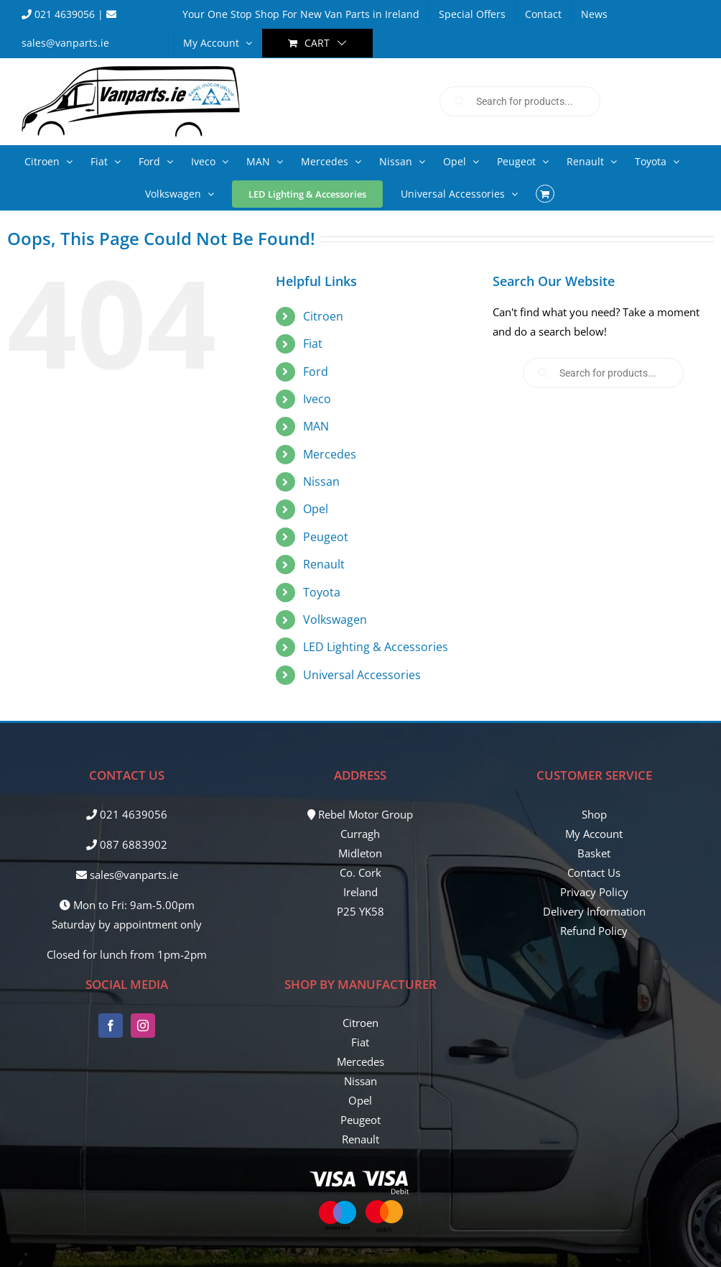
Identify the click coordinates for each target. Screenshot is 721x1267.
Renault (324, 564)
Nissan (321, 481)
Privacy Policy (594, 892)
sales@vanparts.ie (127, 874)
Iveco (317, 399)
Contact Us (593, 872)
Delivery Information (594, 911)
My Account (594, 833)
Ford (315, 371)
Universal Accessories (362, 675)
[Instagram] (143, 1025)
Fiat (312, 343)
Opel (315, 509)
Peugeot (325, 537)
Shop (594, 814)
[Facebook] (110, 1025)
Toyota (321, 592)
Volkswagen (335, 619)
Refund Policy (594, 930)
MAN (316, 426)
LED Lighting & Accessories (375, 647)
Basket (593, 853)
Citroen (323, 316)
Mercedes (329, 454)
